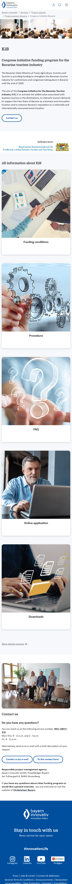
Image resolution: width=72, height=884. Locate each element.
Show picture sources (13, 644)
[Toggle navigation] (66, 4)
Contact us (12, 118)
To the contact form (48, 759)
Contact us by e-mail (17, 759)
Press (16, 876)
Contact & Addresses (48, 876)
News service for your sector (36, 835)
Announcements (45, 880)
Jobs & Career (28, 876)
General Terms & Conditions (19, 880)
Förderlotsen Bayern (24, 790)
